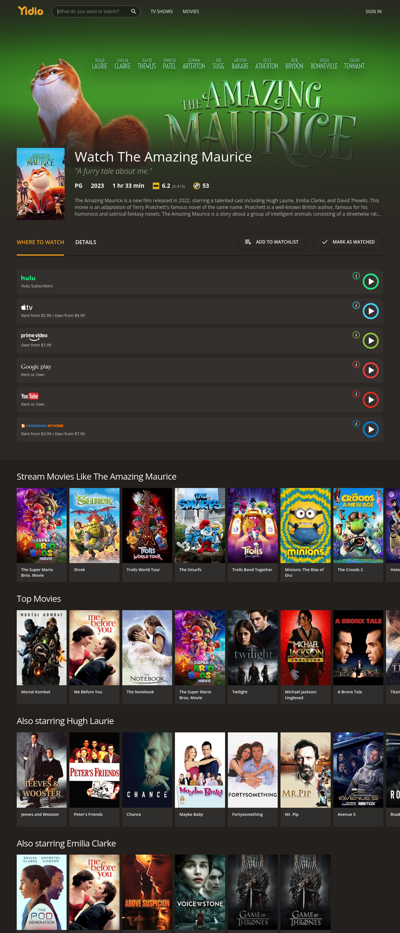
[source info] (355, 275)
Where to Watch (40, 242)
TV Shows (162, 11)
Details (85, 242)
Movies (191, 11)
